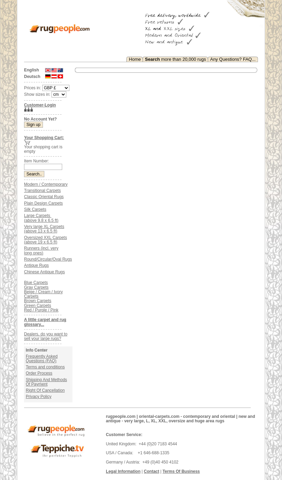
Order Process (39, 373)
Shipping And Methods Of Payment (46, 382)
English (31, 70)
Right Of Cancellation (45, 390)
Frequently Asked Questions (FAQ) (42, 358)
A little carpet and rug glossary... (45, 322)
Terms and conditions (45, 367)
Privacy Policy (39, 396)
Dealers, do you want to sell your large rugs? (45, 336)
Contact (151, 471)
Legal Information (123, 471)
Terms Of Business (181, 471)
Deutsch (32, 76)
